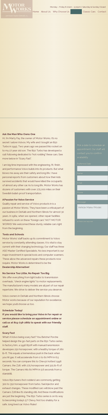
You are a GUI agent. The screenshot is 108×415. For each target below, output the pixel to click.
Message (81, 202)
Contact (102, 11)
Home (36, 11)
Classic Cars (89, 11)
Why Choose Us (61, 11)
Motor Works (16, 8)
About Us (46, 11)
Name (80, 173)
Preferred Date (84, 164)
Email (79, 183)
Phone (80, 192)
